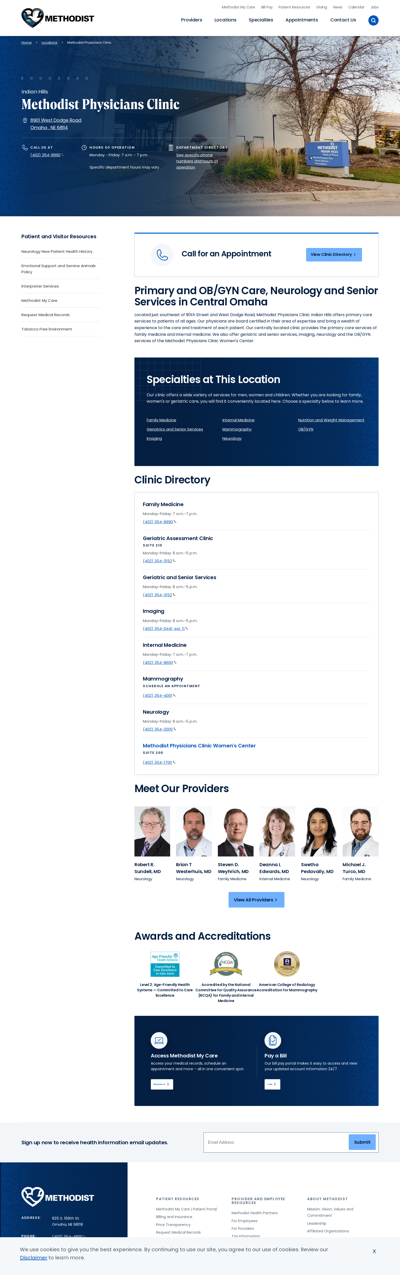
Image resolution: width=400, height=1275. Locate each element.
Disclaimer (33, 1257)
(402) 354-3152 (159, 559)
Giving (321, 6)
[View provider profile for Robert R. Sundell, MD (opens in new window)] (147, 866)
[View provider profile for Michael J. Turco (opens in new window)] (360, 830)
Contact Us (343, 19)
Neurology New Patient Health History (56, 250)
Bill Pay (267, 6)
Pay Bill (278, 1084)
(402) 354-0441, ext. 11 (165, 627)
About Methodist (327, 1199)
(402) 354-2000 (159, 728)
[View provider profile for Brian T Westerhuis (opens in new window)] (194, 830)
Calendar (356, 6)
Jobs (375, 6)
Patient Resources (294, 6)
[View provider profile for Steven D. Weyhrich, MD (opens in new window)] (233, 866)
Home (26, 41)
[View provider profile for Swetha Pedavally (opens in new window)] (319, 830)
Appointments (301, 19)
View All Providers (256, 898)
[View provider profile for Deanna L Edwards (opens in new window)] (277, 830)
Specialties (261, 19)
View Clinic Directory (331, 254)
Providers (191, 19)
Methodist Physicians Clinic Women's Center (199, 744)
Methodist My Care (238, 6)
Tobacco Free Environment (46, 327)
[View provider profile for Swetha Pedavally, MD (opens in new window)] (317, 866)
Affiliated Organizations (328, 1232)
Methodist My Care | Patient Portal (186, 1210)
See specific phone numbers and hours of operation (197, 160)
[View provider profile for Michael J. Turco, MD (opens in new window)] (354, 866)
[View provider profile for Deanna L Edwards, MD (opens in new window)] (274, 866)
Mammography (237, 428)
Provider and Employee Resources (258, 1201)
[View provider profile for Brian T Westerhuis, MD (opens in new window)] (193, 866)
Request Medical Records (45, 313)
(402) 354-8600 (160, 661)
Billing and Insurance (174, 1217)
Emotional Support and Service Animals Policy (58, 267)
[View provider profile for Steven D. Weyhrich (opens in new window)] (236, 830)
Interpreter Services (40, 285)
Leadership (316, 1224)
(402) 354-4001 (159, 694)
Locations (225, 19)
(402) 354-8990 (47, 153)
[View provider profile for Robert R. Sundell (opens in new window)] (152, 830)
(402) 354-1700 (159, 761)
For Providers (243, 1229)
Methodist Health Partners (255, 1214)
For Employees (244, 1221)
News (337, 6)
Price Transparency (173, 1225)
